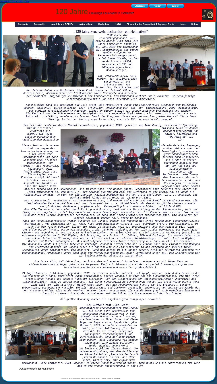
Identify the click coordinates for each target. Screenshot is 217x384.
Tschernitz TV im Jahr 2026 (14, 1)
